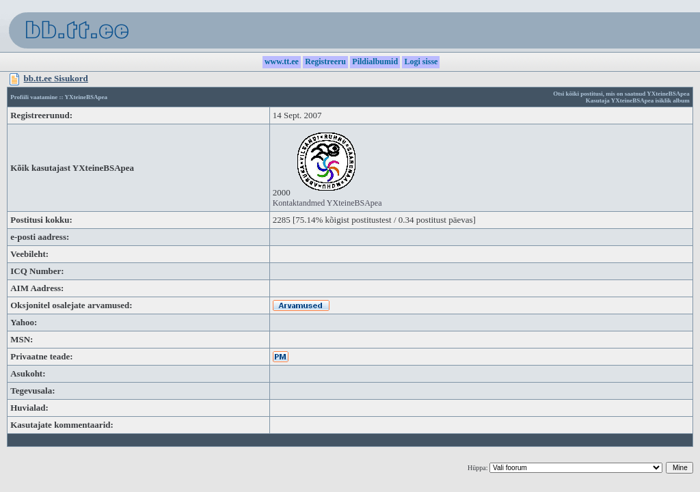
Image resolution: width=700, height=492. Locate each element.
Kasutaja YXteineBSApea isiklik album (638, 100)
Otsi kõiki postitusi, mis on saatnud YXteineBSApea (621, 93)
